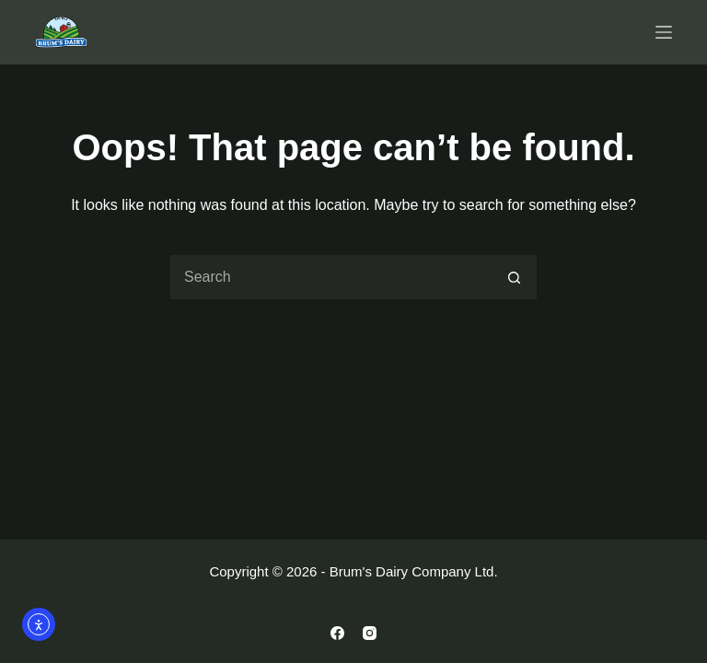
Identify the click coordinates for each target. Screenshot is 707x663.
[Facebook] (337, 633)
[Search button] (515, 277)
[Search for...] (330, 277)
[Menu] (663, 32)
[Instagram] (370, 633)
